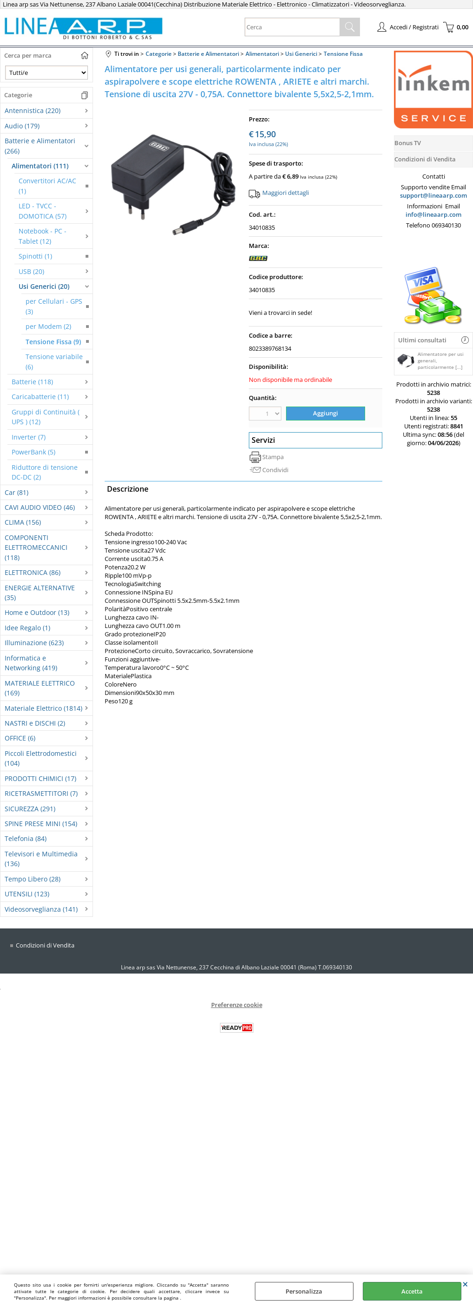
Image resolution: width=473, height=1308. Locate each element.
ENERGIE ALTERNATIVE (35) (40, 592)
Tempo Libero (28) (32, 878)
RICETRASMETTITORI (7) (41, 793)
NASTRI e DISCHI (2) (35, 723)
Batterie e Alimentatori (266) (40, 145)
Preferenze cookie (236, 1005)
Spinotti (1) (35, 256)
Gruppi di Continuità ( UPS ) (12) (46, 416)
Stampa (273, 457)
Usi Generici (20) (44, 286)
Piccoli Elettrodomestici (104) (41, 758)
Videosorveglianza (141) (41, 909)
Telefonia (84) (26, 838)
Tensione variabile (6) (54, 361)
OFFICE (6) (20, 738)
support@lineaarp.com (433, 195)
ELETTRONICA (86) (32, 572)
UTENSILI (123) (27, 893)
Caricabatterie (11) (40, 396)
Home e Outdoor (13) (37, 612)
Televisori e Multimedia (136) (41, 858)
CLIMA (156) (23, 522)
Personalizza (304, 1291)
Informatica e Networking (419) (31, 663)
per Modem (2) (48, 326)
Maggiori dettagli (285, 192)
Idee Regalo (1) (27, 627)
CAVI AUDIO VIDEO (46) (40, 507)
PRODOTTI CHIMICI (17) (40, 778)
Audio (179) (22, 125)
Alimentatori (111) (40, 165)
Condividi (275, 470)
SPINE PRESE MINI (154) (41, 823)
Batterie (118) (32, 381)
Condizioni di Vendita (45, 945)
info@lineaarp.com (433, 214)
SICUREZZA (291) (30, 808)
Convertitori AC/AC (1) (47, 185)
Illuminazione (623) (34, 642)
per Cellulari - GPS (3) (54, 306)
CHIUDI (465, 1283)
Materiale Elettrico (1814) (43, 708)
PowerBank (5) (33, 451)
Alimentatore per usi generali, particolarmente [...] (430, 360)
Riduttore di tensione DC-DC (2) (45, 472)
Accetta (412, 1291)
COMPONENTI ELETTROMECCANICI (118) (36, 547)
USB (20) (31, 271)
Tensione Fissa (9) (53, 341)
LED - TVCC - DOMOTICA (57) (43, 210)
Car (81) (16, 492)
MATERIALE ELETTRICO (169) (40, 688)
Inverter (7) (29, 437)
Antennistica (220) (32, 110)
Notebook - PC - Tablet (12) (43, 236)
